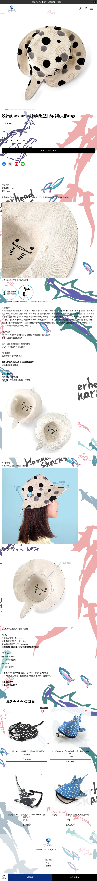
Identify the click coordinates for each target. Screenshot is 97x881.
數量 (3, 138)
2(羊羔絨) (23, 132)
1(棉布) (13, 132)
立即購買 (29, 877)
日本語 (48, 866)
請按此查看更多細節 (10, 365)
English (48, 863)
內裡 (3, 132)
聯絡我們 (48, 860)
